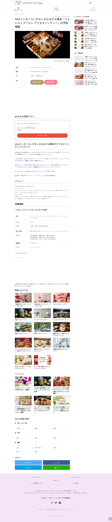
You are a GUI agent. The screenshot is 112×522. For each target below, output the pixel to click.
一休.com (32, 247)
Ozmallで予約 (50, 82)
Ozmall (38, 247)
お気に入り (56, 480)
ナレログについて (41, 509)
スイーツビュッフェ (75, 477)
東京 (32, 226)
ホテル (33, 76)
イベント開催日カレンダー (36, 483)
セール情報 (56, 9)
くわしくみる (43, 135)
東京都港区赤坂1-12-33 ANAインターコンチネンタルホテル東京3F (49, 231)
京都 (54, 447)
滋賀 (36, 451)
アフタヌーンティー (21, 253)
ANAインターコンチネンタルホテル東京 (41, 216)
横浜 (36, 438)
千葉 (54, 438)
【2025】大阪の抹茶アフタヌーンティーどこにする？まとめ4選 (42, 389)
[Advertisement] (42, 101)
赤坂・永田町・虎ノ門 (41, 226)
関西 (18, 442)
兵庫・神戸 (38, 447)
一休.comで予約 (36, 82)
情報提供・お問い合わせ (51, 509)
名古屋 (18, 428)
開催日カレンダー (18, 9)
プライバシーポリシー (62, 509)
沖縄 (54, 428)
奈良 (17, 451)
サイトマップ (72, 509)
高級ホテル (39, 76)
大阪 (17, 447)
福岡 (36, 428)
